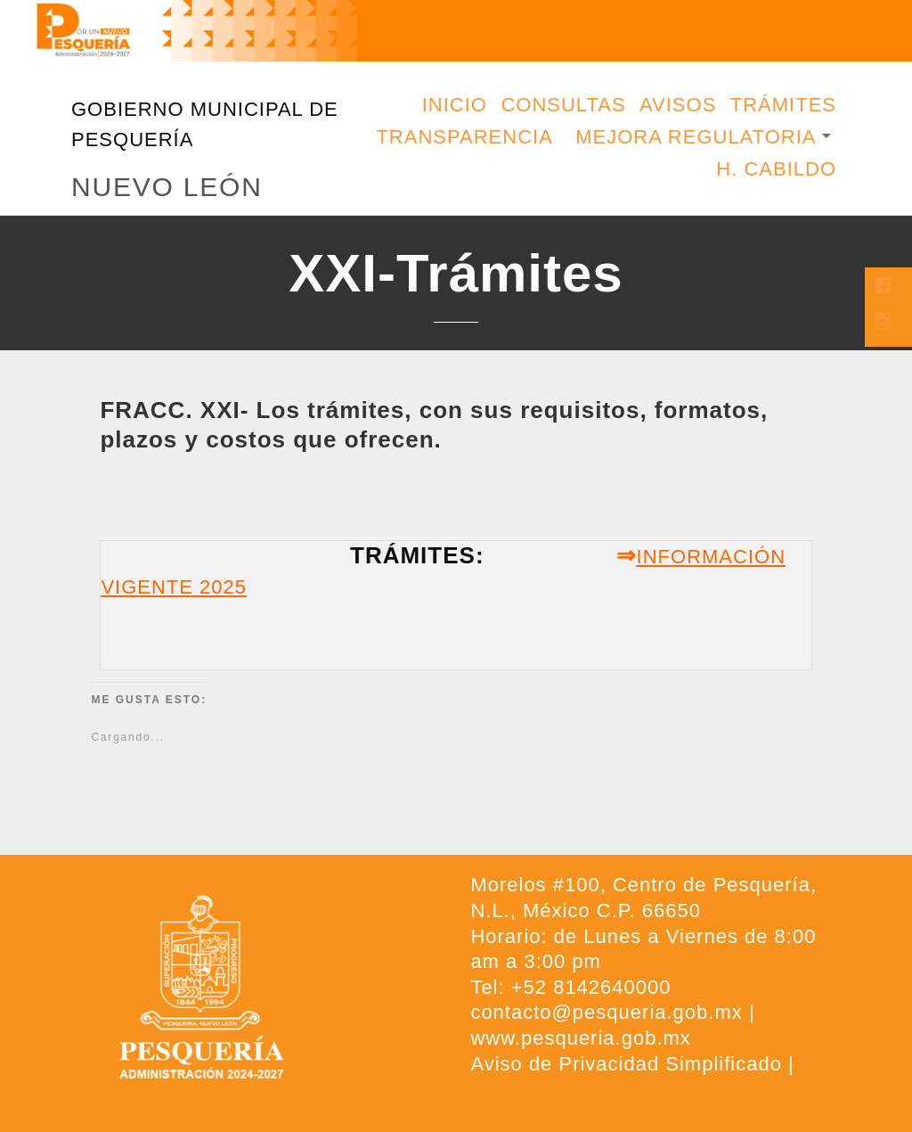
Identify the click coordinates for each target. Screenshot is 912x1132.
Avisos (677, 105)
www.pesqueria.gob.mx (580, 1038)
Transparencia (464, 137)
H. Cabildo (776, 169)
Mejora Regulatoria (695, 137)
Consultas (563, 105)
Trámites (783, 105)
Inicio (454, 105)
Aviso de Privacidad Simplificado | (632, 1064)
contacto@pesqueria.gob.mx (606, 1012)
